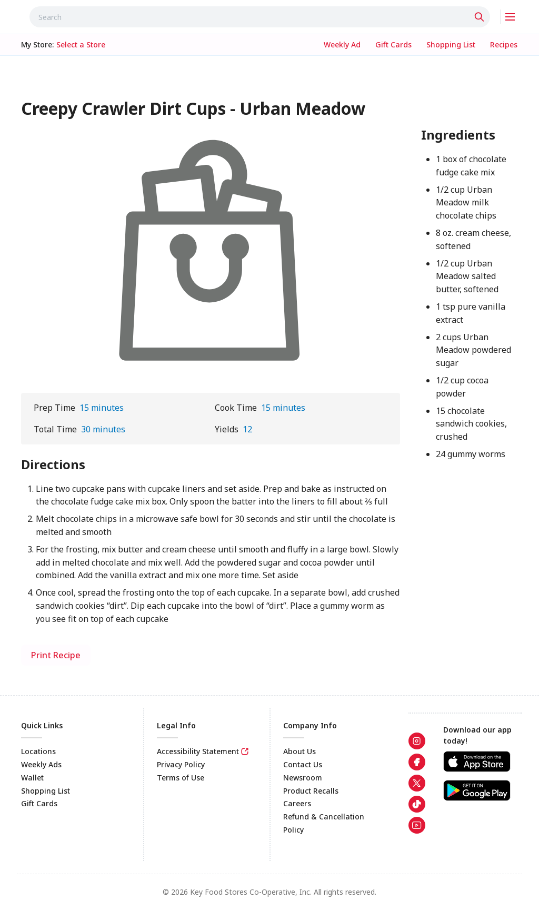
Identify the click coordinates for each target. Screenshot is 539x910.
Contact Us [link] (302, 764)
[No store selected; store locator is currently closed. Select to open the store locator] (81, 44)
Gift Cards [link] (39, 803)
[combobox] (259, 16)
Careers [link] (297, 803)
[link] (342, 44)
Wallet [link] (32, 778)
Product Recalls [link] (310, 791)
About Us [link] (299, 751)
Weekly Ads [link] (41, 764)
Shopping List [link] (45, 791)
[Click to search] (480, 16)
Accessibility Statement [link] (198, 751)
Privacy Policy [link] (181, 764)
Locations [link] (38, 751)
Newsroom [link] (302, 778)
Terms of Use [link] (180, 778)
